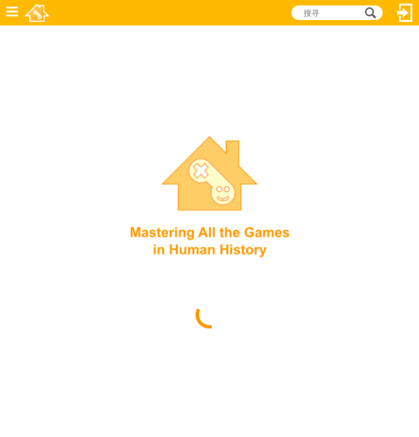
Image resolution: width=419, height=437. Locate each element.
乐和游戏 (37, 13)
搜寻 (368, 13)
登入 (405, 13)
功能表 (12, 13)
